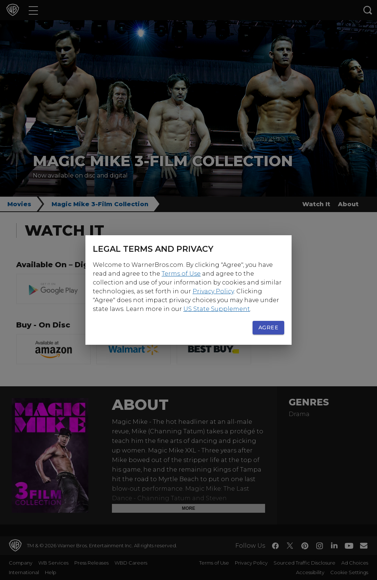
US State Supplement (216, 308)
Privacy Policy (213, 291)
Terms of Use (181, 273)
